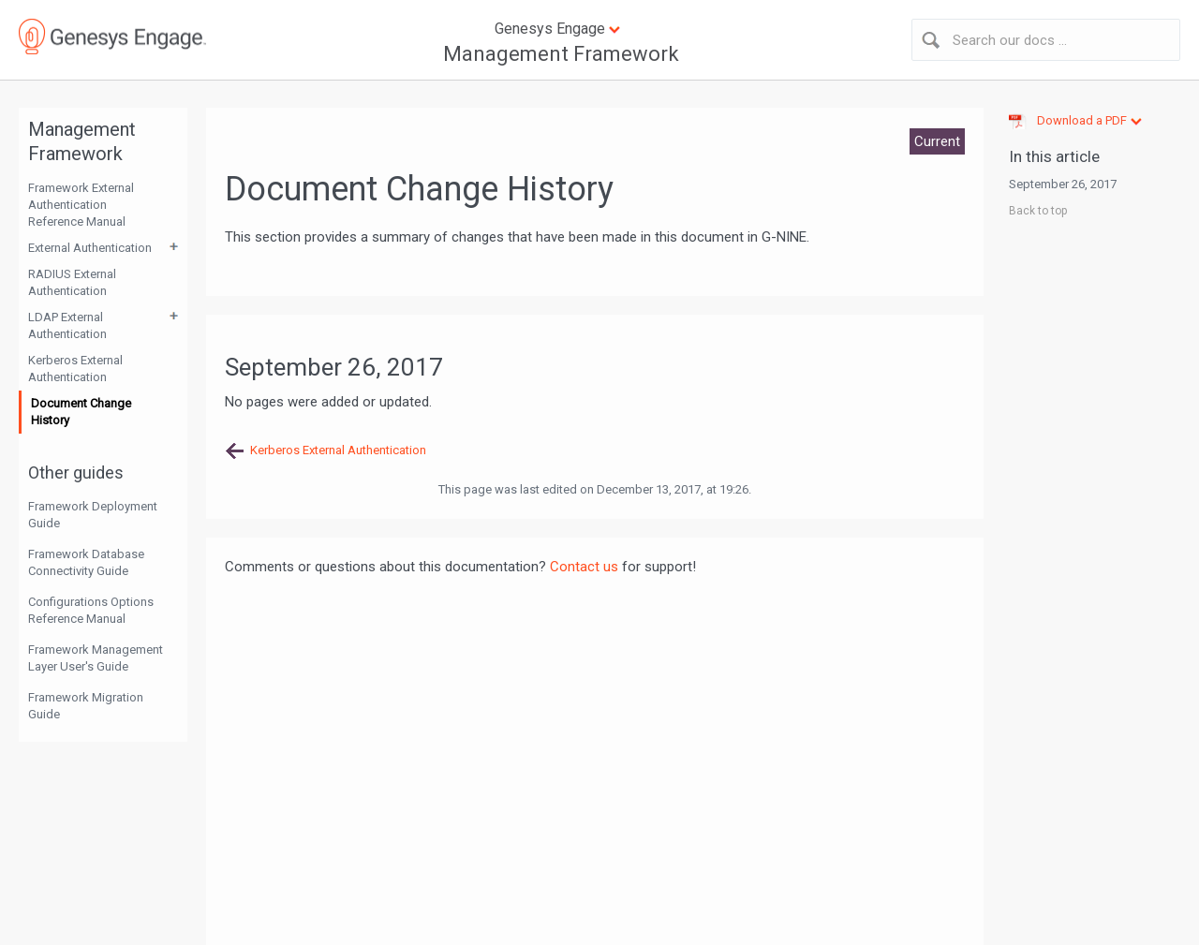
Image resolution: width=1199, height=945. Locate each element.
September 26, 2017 (1063, 184)
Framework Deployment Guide (92, 514)
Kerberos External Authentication (75, 368)
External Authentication (90, 248)
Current (937, 141)
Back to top (1038, 210)
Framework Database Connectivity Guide (86, 562)
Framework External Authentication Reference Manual (81, 205)
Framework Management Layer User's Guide (95, 657)
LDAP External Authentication (67, 325)
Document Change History (81, 411)
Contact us (584, 566)
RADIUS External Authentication (72, 282)
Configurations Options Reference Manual (91, 610)
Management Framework (561, 54)
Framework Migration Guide (85, 705)
